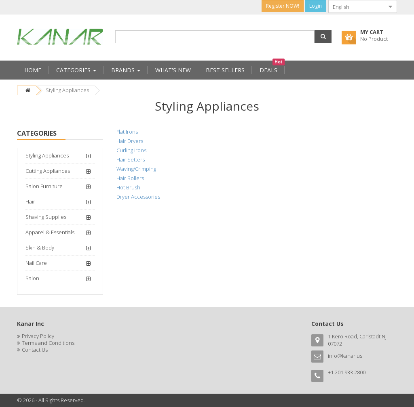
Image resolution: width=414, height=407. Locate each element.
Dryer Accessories (138, 196)
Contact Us (35, 349)
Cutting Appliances (47, 170)
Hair (30, 201)
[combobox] (356, 6)
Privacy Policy (38, 336)
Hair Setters (130, 159)
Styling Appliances (67, 90)
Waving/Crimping (136, 168)
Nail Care (36, 262)
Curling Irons (131, 150)
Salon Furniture (44, 186)
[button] (323, 36)
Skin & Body (39, 247)
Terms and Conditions (48, 342)
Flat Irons (127, 131)
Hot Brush (128, 187)
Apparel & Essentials (49, 232)
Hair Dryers (129, 141)
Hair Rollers (130, 178)
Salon (32, 278)
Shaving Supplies (45, 216)
